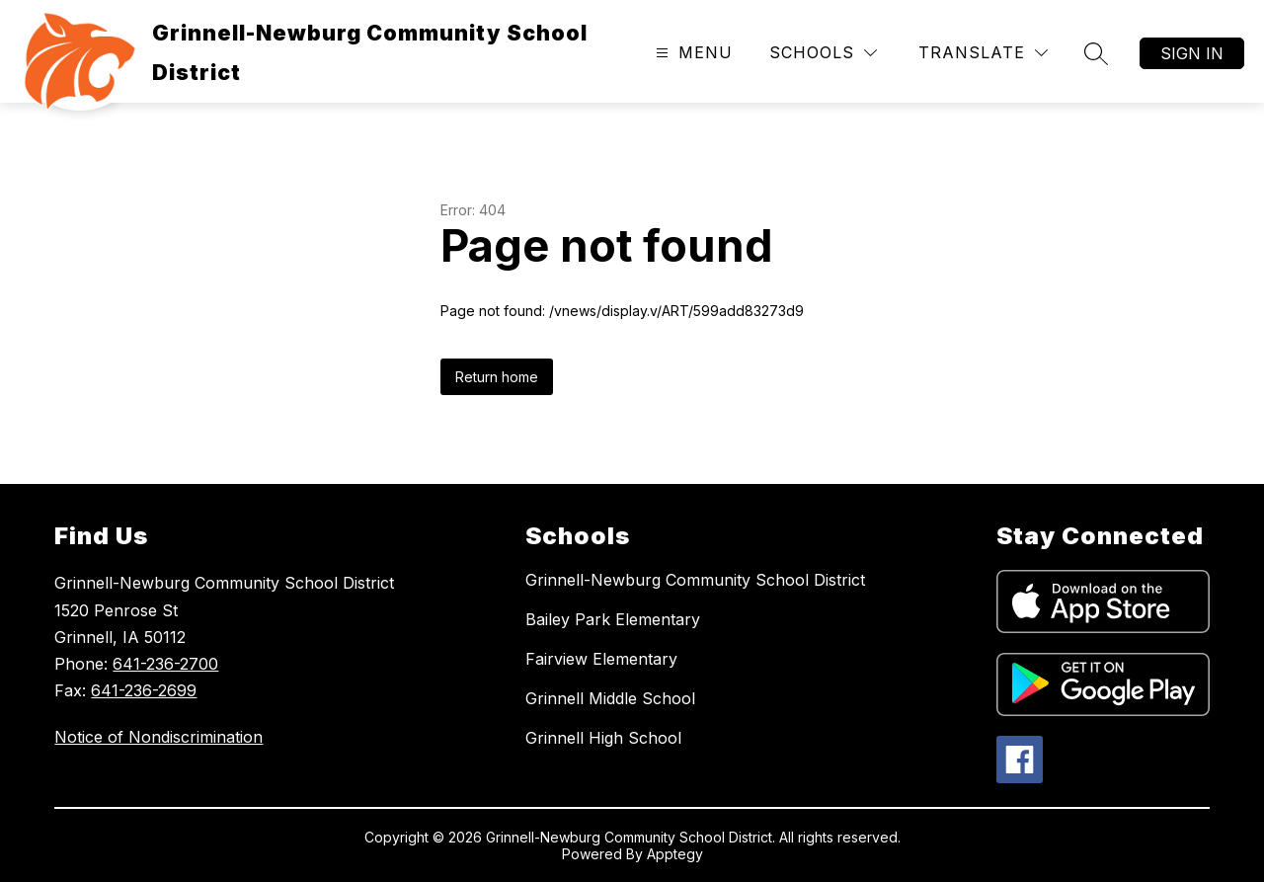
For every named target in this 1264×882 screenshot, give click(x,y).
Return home (496, 376)
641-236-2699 (144, 690)
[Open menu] (692, 52)
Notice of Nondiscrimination (158, 737)
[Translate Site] (983, 52)
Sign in (1192, 53)
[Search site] (1096, 53)
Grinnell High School (603, 738)
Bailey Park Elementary (612, 619)
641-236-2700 (165, 664)
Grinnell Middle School (610, 698)
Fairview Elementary (601, 659)
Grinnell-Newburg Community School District (695, 580)
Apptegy (675, 853)
